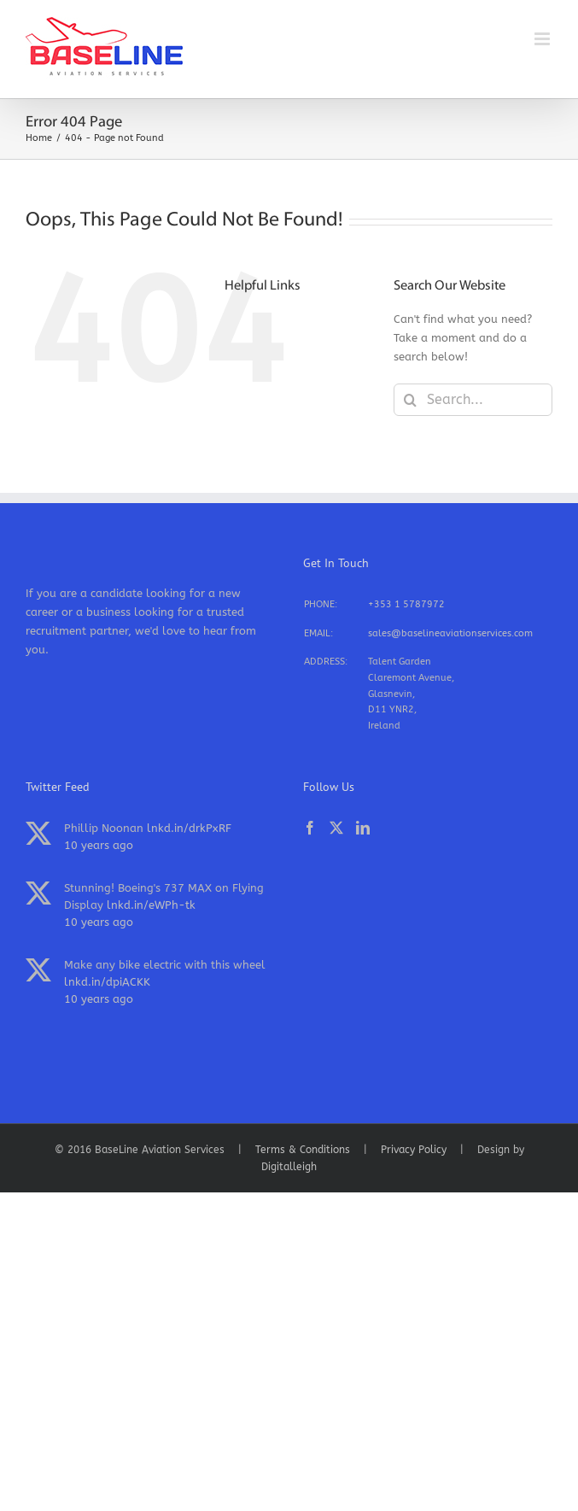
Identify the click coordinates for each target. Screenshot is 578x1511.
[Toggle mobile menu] (543, 39)
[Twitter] (336, 828)
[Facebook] (310, 828)
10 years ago (98, 845)
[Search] (410, 400)
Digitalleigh (289, 1167)
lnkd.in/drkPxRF (189, 828)
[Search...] (473, 400)
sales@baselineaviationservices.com (450, 633)
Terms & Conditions (302, 1150)
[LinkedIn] (363, 828)
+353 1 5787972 (406, 604)
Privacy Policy (414, 1150)
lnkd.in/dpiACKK (107, 981)
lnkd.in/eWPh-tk (151, 905)
